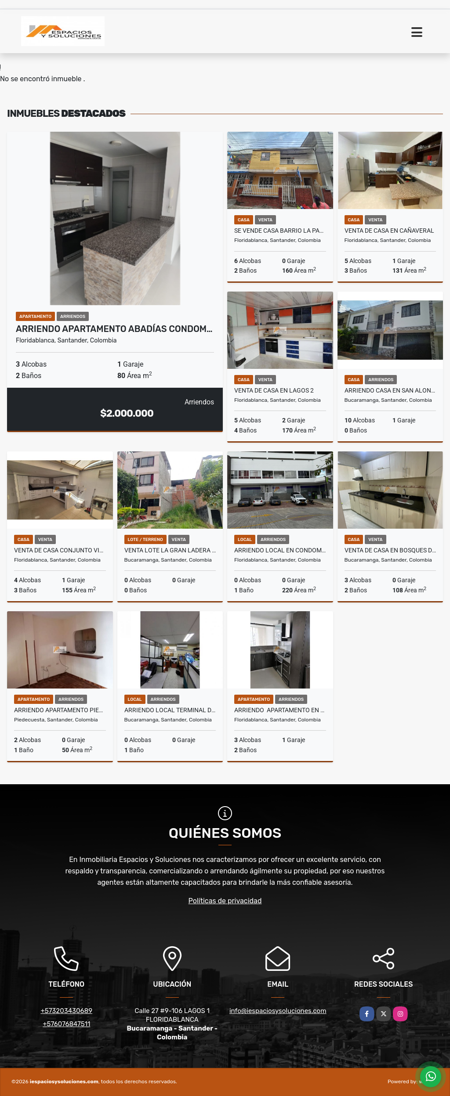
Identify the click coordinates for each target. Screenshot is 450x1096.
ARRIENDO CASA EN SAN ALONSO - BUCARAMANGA (390, 390)
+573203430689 (66, 1011)
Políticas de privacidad (225, 901)
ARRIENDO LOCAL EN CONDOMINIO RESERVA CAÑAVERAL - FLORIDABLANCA (280, 550)
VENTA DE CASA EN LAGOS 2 (274, 390)
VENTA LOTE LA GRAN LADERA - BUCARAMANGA (170, 550)
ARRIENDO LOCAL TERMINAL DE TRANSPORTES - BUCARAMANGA (170, 710)
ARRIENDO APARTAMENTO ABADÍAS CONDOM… (114, 329)
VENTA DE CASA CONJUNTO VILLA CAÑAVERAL (60, 550)
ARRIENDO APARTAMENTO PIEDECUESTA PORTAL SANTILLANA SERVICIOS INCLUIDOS (60, 710)
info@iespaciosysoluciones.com (278, 1011)
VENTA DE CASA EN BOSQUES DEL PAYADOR (390, 550)
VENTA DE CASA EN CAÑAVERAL (389, 230)
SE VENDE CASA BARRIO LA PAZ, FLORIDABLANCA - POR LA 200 (280, 230)
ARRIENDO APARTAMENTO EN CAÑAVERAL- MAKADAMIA (280, 710)
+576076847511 (66, 1024)
